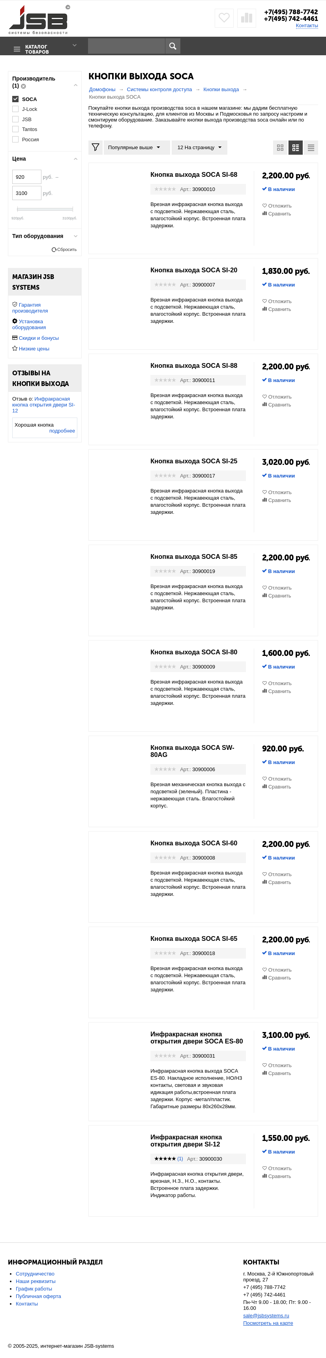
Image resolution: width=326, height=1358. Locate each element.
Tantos (29, 129)
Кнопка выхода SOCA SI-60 (197, 843)
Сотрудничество (35, 1280)
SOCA (29, 99)
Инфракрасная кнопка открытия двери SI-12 (189, 1147)
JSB (27, 119)
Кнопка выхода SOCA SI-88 (197, 365)
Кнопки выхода (221, 89)
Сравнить (279, 213)
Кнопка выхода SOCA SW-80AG (196, 750)
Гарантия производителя (30, 308)
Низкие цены (34, 349)
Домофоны (102, 89)
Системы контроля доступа (159, 89)
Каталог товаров (35, 46)
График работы (34, 1295)
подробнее (62, 431)
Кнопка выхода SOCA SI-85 (197, 556)
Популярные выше (135, 147)
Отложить (280, 205)
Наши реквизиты (36, 1288)
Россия (30, 139)
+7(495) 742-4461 (289, 18)
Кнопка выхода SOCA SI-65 (197, 938)
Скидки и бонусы (39, 338)
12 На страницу (196, 147)
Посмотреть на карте (268, 1330)
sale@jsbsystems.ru (266, 1322)
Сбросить (67, 249)
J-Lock (29, 109)
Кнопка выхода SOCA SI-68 (197, 174)
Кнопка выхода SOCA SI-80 (197, 652)
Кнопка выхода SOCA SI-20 (197, 269)
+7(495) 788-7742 (289, 12)
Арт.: (185, 189)
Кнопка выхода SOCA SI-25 (197, 461)
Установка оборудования (29, 324)
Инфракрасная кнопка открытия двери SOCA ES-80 (197, 1041)
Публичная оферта (38, 1303)
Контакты (307, 25)
